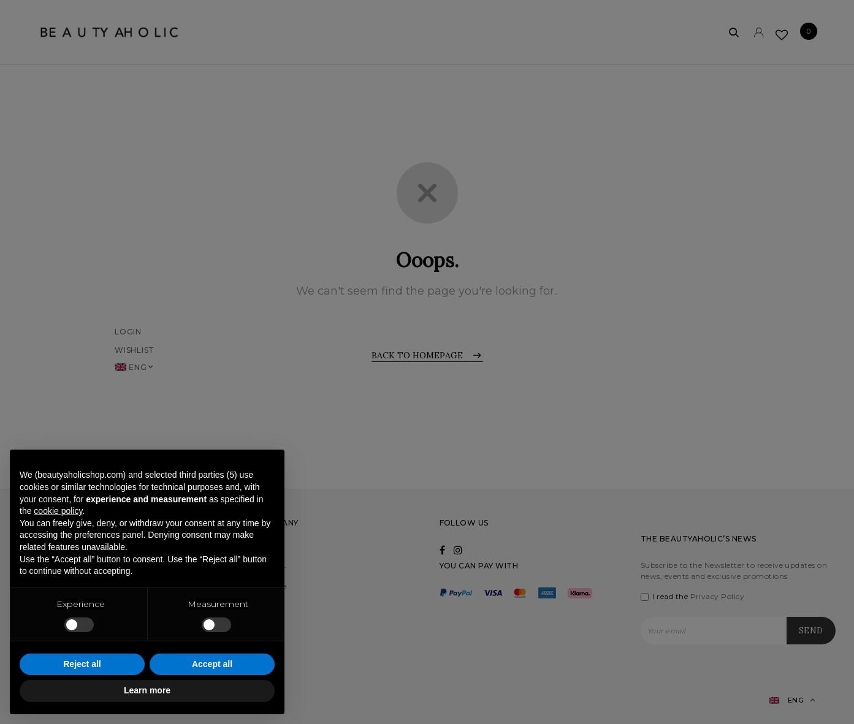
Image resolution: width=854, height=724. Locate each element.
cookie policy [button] (58, 511)
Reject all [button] (82, 664)
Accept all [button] (212, 664)
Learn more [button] (147, 690)
